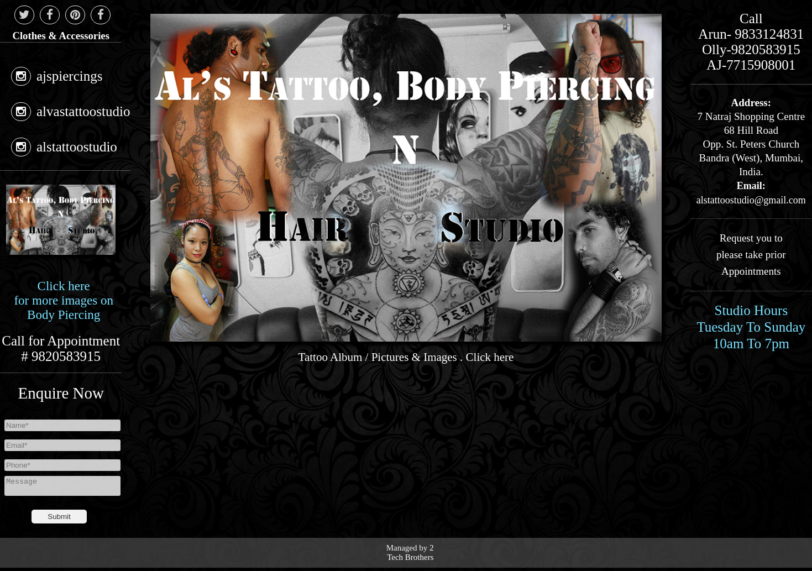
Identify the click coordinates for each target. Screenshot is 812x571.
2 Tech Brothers (410, 556)
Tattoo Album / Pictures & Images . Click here (406, 357)
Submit (59, 520)
